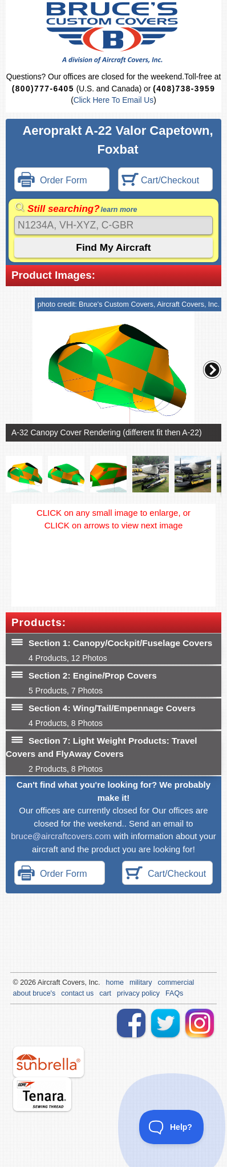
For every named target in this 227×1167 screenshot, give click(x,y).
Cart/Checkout (160, 181)
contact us (77, 993)
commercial (175, 982)
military (140, 982)
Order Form (52, 181)
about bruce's (34, 993)
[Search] (113, 225)
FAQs (174, 993)
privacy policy (138, 993)
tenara (42, 1094)
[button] (212, 369)
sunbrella (48, 1061)
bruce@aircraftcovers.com (61, 836)
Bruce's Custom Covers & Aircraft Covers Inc (114, 33)
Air (42, 982)
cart (105, 993)
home (115, 982)
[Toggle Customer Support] (171, 1127)
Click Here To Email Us (113, 100)
